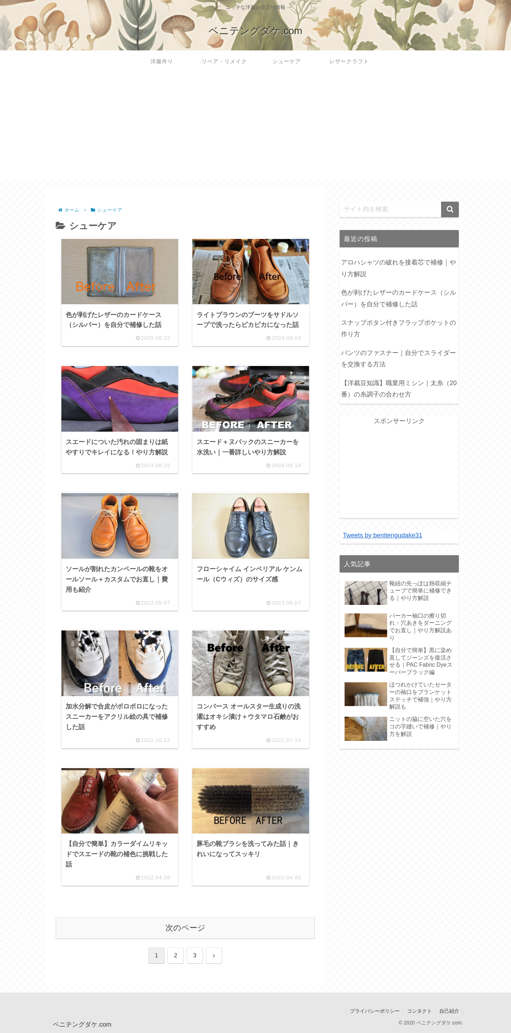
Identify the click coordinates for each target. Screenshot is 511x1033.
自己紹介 (449, 1011)
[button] (450, 209)
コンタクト (419, 1011)
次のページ (185, 927)
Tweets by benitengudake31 (382, 535)
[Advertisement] (255, 130)
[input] (399, 209)
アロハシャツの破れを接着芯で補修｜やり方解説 (398, 268)
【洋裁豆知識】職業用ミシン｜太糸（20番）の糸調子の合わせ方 (399, 388)
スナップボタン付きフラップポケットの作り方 (398, 328)
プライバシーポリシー (375, 1011)
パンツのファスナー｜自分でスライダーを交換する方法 (398, 358)
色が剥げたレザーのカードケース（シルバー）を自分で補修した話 (398, 298)
